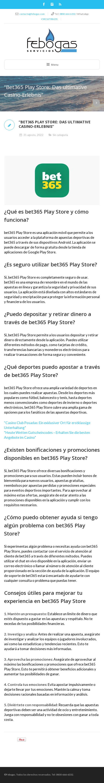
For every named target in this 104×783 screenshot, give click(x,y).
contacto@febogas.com (32, 14)
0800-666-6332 (68, 14)
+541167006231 (49, 19)
